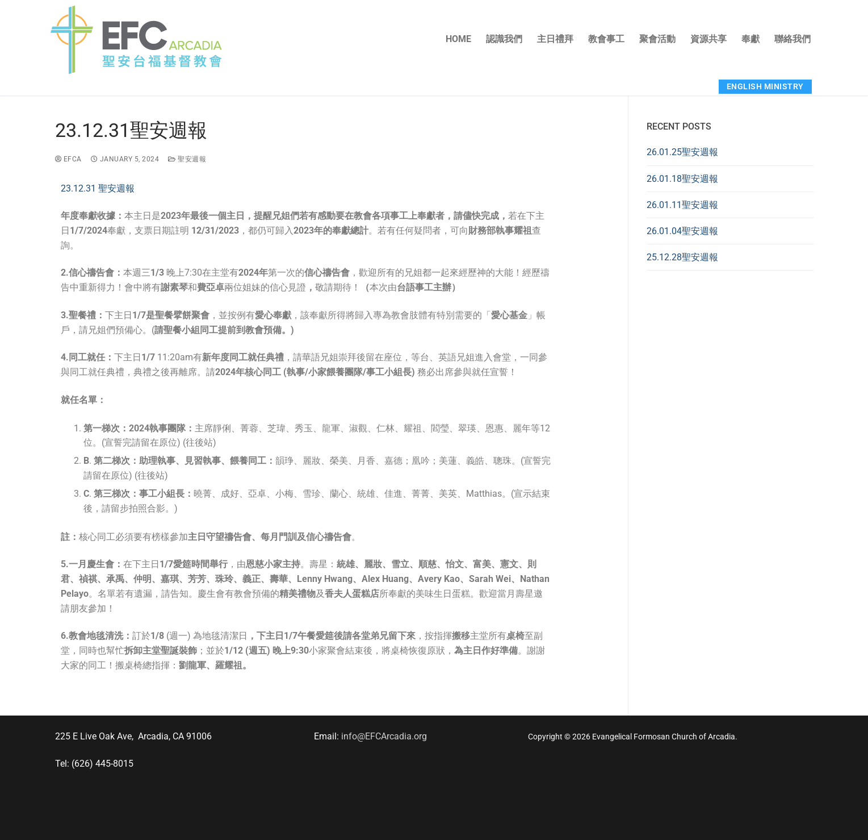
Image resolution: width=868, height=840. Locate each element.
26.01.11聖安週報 (682, 204)
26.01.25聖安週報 (682, 152)
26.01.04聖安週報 (682, 231)
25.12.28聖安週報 (682, 257)
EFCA (68, 159)
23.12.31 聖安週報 (98, 188)
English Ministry (765, 86)
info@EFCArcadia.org (384, 736)
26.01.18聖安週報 (682, 178)
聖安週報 (187, 159)
